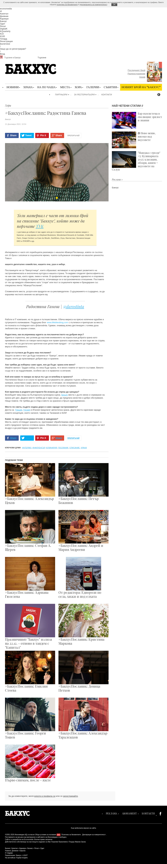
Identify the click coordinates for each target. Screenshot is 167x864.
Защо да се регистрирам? (13, 49)
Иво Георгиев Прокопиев (57, 842)
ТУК (40, 226)
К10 (2, 34)
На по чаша (46, 87)
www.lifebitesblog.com (57, 322)
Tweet (28, 135)
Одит (2, 23)
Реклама (111, 813)
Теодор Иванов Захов (77, 842)
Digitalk (10, 853)
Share (13, 135)
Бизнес (30, 848)
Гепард (3, 39)
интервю (27, 448)
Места (65, 87)
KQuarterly (5, 31)
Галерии (92, 87)
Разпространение (136, 73)
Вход (2, 54)
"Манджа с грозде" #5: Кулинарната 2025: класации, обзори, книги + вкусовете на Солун (136, 161)
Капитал (4, 13)
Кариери (4, 18)
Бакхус (3, 21)
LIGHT (25, 855)
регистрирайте (70, 796)
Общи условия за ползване (45, 835)
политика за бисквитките (67, 5)
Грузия (26, 410)
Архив (142, 77)
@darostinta (73, 306)
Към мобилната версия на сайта (83, 828)
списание (74, 448)
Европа (22, 851)
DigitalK (4, 28)
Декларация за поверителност (94, 835)
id (1, 11)
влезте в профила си (44, 796)
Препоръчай (73, 136)
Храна (28, 87)
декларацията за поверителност (93, 5)
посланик (63, 448)
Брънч (64, 395)
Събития (110, 87)
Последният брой (136, 70)
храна (84, 448)
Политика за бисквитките (71, 835)
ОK (114, 5)
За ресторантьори (84, 94)
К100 (2, 36)
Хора (78, 87)
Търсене (42, 57)
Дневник (4, 16)
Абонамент (129, 813)
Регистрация (6, 41)
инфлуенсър (38, 448)
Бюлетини (5, 44)
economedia (6, 8)
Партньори (61, 94)
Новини (13, 87)
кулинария (51, 448)
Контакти (106, 94)
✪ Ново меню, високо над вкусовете (133, 140)
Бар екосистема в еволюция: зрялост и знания (137, 120)
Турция (18, 410)
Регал (3, 26)
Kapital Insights (22, 858)
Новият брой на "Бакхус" (141, 87)
